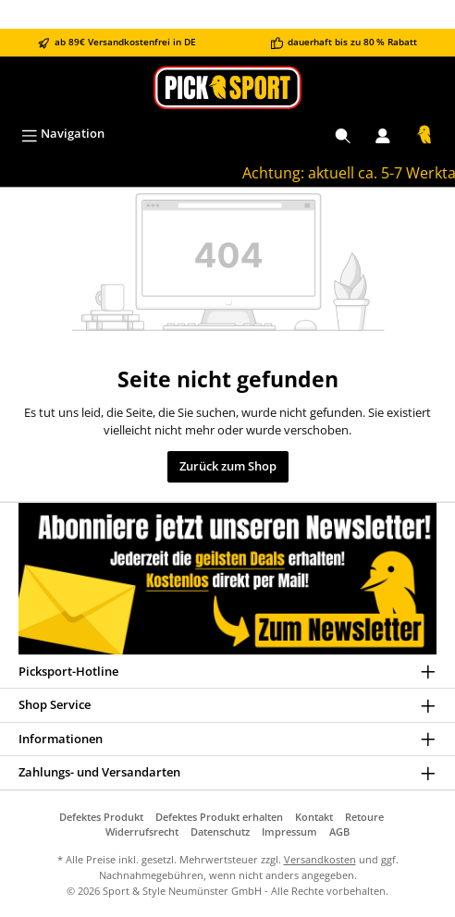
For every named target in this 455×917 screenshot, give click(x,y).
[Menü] (63, 134)
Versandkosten (320, 859)
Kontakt (314, 817)
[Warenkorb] (424, 134)
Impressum (289, 831)
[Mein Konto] (383, 134)
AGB (339, 831)
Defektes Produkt (101, 817)
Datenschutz (220, 831)
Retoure (364, 817)
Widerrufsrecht (141, 831)
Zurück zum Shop (228, 466)
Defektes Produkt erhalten (219, 817)
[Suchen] (343, 134)
